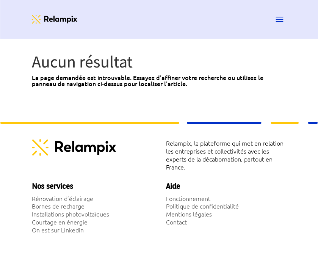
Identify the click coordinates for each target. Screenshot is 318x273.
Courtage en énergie (60, 222)
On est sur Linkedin (58, 230)
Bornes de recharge (58, 206)
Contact (176, 222)
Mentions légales (189, 214)
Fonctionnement (188, 198)
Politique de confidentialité (202, 206)
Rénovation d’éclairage (62, 198)
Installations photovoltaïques (70, 214)
